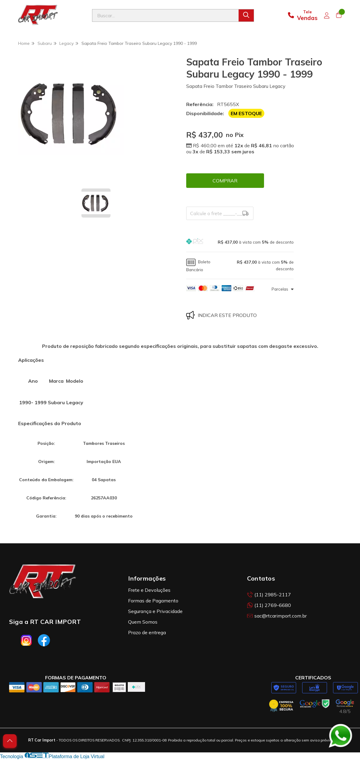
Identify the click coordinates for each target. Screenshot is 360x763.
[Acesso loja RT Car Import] (327, 15)
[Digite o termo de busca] (165, 15)
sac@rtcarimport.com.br (277, 616)
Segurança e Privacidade (155, 611)
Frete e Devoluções (149, 590)
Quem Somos (142, 622)
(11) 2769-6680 (269, 605)
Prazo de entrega (147, 632)
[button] (240, 242)
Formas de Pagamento (153, 601)
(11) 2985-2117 (269, 594)
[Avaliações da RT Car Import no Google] (345, 706)
